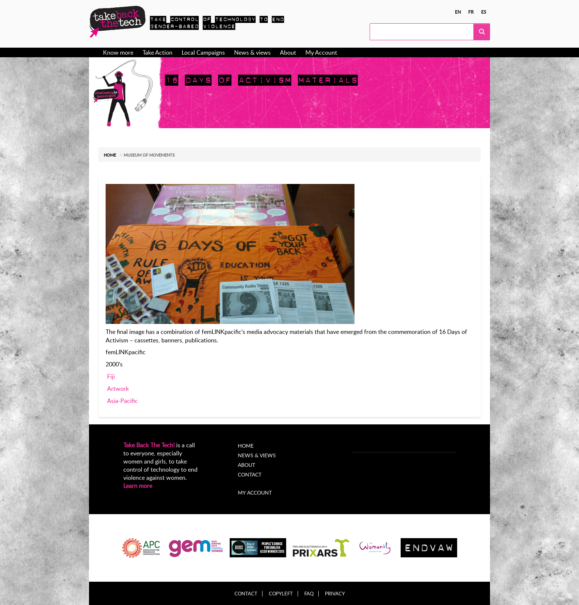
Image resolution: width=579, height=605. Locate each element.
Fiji (111, 376)
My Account (321, 52)
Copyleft (281, 593)
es (483, 12)
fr (471, 12)
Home (110, 155)
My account (255, 492)
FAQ (309, 593)
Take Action (157, 52)
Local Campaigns (203, 52)
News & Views (257, 455)
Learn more (137, 486)
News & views (252, 52)
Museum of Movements (149, 155)
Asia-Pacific (122, 401)
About (288, 52)
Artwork (118, 388)
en (458, 12)
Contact (249, 474)
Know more (118, 52)
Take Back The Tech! (149, 445)
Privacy (335, 593)
